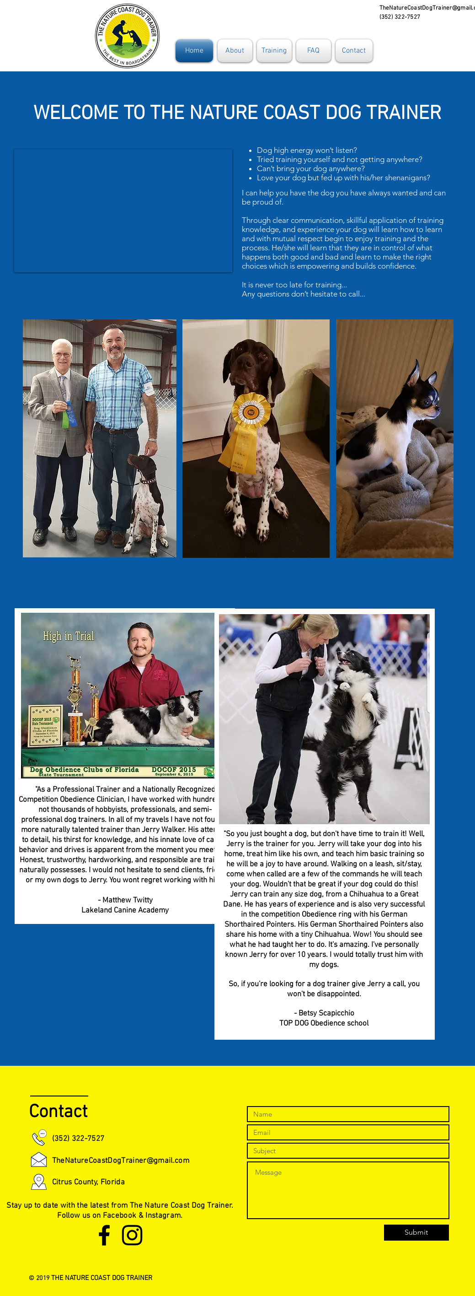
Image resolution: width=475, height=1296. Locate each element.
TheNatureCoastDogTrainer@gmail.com (121, 1161)
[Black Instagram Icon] (132, 1235)
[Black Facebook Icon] (104, 1235)
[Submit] (416, 1233)
